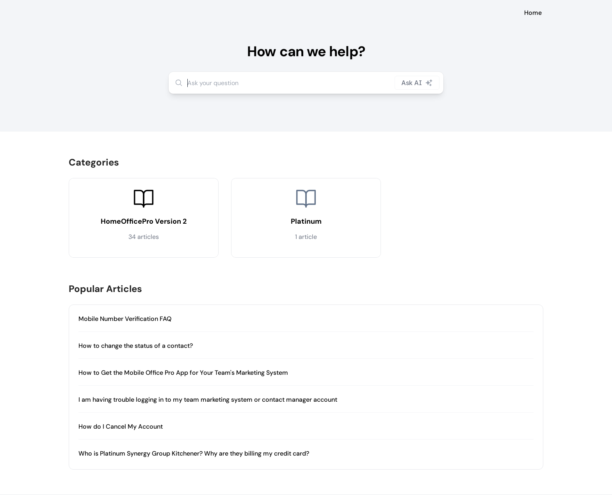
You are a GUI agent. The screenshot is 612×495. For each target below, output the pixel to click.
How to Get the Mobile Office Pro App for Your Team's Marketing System (183, 373)
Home (533, 13)
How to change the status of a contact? (135, 346)
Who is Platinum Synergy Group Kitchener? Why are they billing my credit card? (193, 453)
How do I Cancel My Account (120, 426)
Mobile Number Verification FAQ (124, 319)
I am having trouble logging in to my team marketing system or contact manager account (207, 399)
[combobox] (306, 83)
